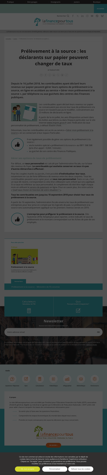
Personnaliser (54, 469)
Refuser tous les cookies (80, 469)
